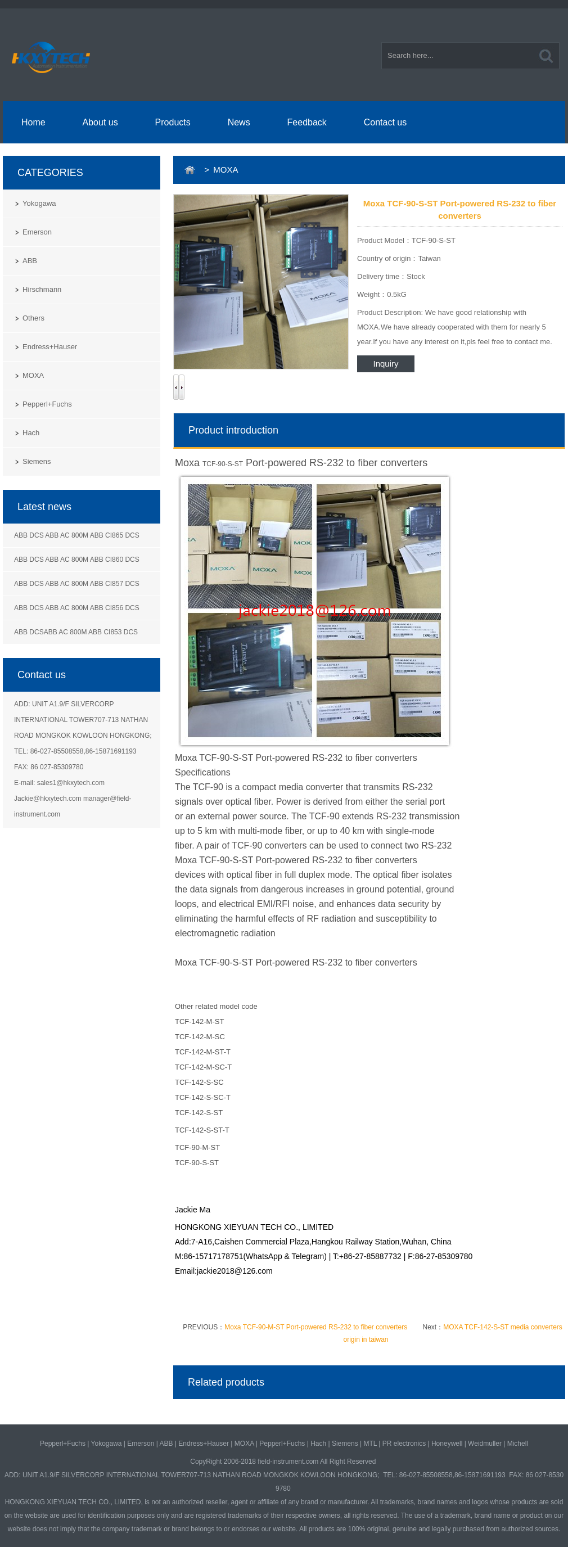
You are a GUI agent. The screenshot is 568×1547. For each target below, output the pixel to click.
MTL (370, 1443)
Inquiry (385, 363)
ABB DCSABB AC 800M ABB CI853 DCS (76, 632)
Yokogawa (39, 203)
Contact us (385, 122)
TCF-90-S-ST (222, 464)
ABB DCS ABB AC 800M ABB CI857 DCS (76, 584)
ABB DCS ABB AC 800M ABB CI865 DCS (76, 535)
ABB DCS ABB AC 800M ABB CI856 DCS (76, 608)
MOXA (33, 375)
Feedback (307, 122)
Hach (30, 433)
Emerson (37, 232)
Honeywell (446, 1443)
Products (173, 122)
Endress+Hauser (49, 346)
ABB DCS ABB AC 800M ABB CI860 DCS (76, 559)
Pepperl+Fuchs (47, 404)
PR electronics (404, 1443)
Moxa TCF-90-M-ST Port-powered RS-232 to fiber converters (315, 1327)
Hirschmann (41, 289)
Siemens (36, 461)
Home (33, 122)
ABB (29, 260)
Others (33, 318)
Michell (517, 1443)
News (239, 122)
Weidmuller (485, 1443)
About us (100, 122)
